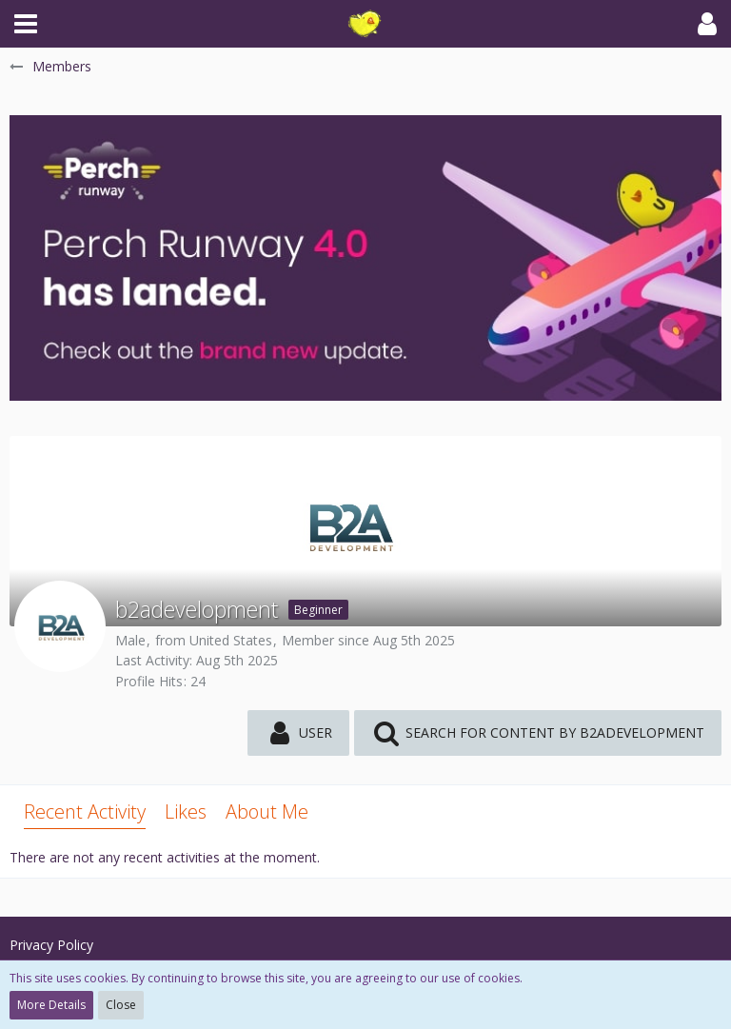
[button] (26, 24)
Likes (186, 811)
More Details (51, 1005)
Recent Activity (85, 811)
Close (121, 1005)
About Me (267, 811)
